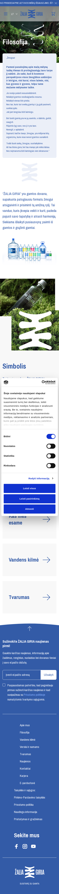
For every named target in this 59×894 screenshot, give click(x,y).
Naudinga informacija (25, 812)
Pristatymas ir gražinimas (28, 819)
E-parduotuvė (27, 783)
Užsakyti (48, 675)
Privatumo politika (24, 804)
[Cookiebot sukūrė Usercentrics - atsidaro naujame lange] (42, 382)
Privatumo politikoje (34, 694)
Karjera (24, 776)
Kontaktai (25, 768)
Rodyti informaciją (38, 478)
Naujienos (25, 761)
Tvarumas (25, 754)
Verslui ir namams (29, 747)
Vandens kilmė (27, 739)
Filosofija (24, 732)
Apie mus (25, 725)
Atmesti (29, 509)
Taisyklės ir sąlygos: (25, 790)
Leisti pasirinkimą (29, 498)
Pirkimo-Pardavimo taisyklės (29, 797)
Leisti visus (29, 488)
